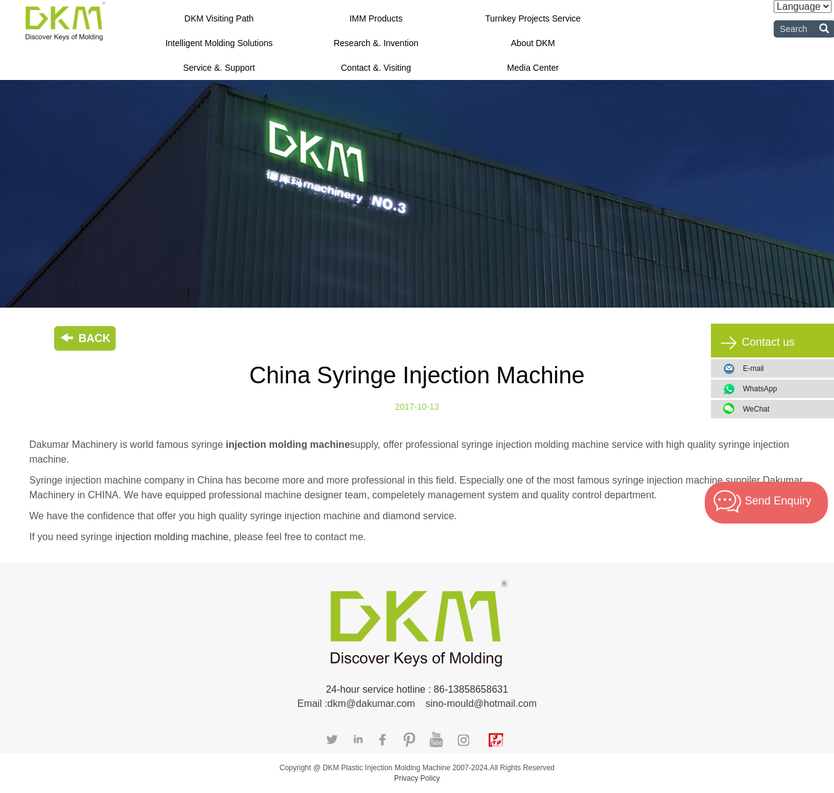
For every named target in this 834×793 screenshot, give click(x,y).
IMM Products (376, 18)
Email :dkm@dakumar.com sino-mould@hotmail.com (417, 703)
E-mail (753, 368)
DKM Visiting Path (219, 18)
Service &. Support (219, 68)
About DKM (533, 43)
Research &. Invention (376, 43)
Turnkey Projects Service (532, 18)
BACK (85, 338)
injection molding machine (171, 537)
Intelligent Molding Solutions (219, 43)
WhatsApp (783, 389)
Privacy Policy (417, 778)
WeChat (783, 409)
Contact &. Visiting (376, 68)
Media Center (533, 68)
